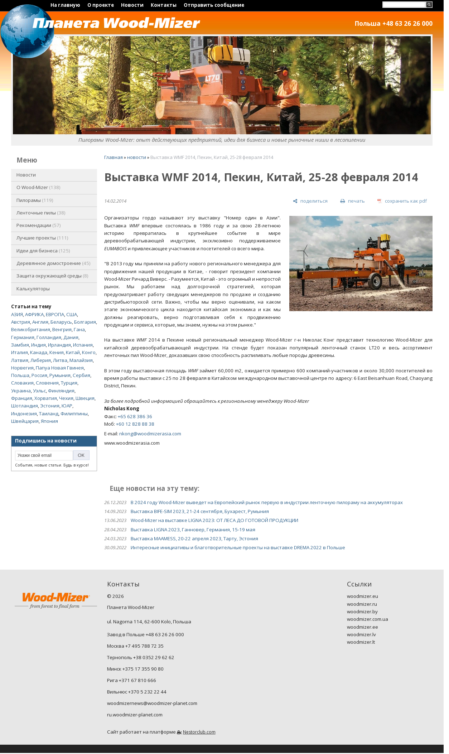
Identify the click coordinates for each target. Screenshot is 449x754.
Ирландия (59, 345)
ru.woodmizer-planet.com (135, 714)
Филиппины (74, 413)
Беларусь (61, 322)
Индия (38, 345)
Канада (38, 352)
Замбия (20, 345)
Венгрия (62, 329)
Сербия (81, 375)
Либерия (40, 360)
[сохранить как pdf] (402, 201)
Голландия (49, 337)
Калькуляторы (33, 288)
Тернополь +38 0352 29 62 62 (140, 657)
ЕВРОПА (55, 314)
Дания (70, 337)
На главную (65, 5)
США (71, 314)
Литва (60, 360)
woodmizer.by (362, 611)
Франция (21, 398)
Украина (21, 390)
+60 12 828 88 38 (135, 424)
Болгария (85, 322)
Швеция (85, 398)
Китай (73, 352)
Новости (132, 5)
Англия (40, 322)
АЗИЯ (17, 314)
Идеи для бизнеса (43, 250)
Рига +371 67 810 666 (131, 680)
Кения (56, 352)
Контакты (164, 5)
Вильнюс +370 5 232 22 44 (136, 691)
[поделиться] (310, 201)
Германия (22, 337)
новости (136, 157)
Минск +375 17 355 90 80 (135, 669)
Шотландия (24, 405)
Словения (47, 383)
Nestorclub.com (199, 732)
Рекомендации (38, 225)
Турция (69, 383)
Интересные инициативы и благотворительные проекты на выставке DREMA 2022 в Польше (238, 547)
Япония (49, 421)
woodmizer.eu (362, 596)
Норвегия (22, 367)
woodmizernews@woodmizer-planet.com (152, 703)
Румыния (60, 375)
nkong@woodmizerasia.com (150, 433)
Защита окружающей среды (52, 275)
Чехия (66, 398)
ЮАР (67, 405)
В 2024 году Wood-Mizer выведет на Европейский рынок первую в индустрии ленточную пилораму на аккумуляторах (267, 502)
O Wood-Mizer (38, 187)
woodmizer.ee (362, 627)
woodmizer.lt (361, 642)
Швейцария (25, 421)
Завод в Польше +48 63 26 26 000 (145, 634)
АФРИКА (34, 314)
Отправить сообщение (214, 5)
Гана (79, 329)
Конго (89, 352)
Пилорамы (34, 200)
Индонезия (24, 413)
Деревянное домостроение (53, 263)
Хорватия (45, 398)
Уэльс (39, 390)
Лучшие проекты (42, 238)
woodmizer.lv (361, 634)
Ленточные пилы (41, 212)
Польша (20, 375)
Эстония (49, 405)
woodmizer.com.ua (367, 619)
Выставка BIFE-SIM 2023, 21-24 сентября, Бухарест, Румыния (200, 511)
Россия (39, 375)
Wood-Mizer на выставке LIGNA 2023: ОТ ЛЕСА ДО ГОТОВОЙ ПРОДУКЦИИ (214, 520)
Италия (19, 352)
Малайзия (81, 360)
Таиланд (48, 413)
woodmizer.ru (362, 604)
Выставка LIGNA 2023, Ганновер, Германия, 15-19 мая (193, 529)
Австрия (20, 322)
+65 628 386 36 (135, 416)
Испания (83, 345)
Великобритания (30, 329)
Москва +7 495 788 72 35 (135, 646)
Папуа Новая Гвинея (60, 367)
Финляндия (61, 390)
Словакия (22, 383)
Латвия (19, 360)
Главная (113, 157)
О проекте (100, 5)
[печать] (352, 201)
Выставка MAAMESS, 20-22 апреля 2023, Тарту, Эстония (194, 538)
